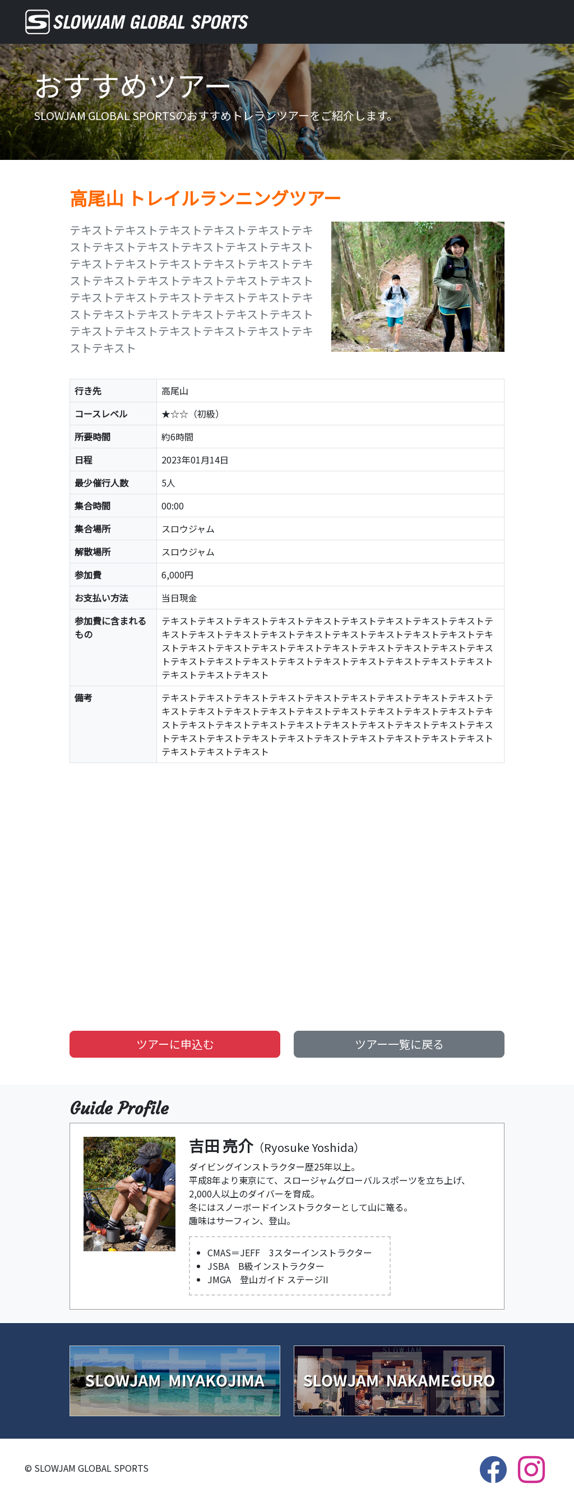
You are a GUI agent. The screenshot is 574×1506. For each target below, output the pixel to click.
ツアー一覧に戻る (399, 1044)
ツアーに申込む (175, 1044)
